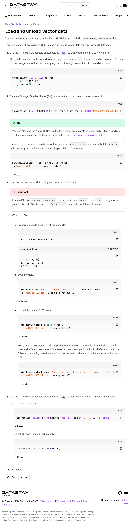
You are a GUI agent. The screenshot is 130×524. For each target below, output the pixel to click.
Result (16, 174)
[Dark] (121, 5)
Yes (11, 477)
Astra (33, 15)
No (24, 477)
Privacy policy (47, 501)
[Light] (117, 5)
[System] (125, 5)
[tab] (15, 215)
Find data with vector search (87, 135)
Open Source (100, 15)
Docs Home (13, 15)
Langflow (51, 15)
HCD (68, 15)
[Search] (75, 5)
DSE (82, 15)
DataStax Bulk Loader (17, 24)
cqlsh (63, 52)
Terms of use (63, 501)
